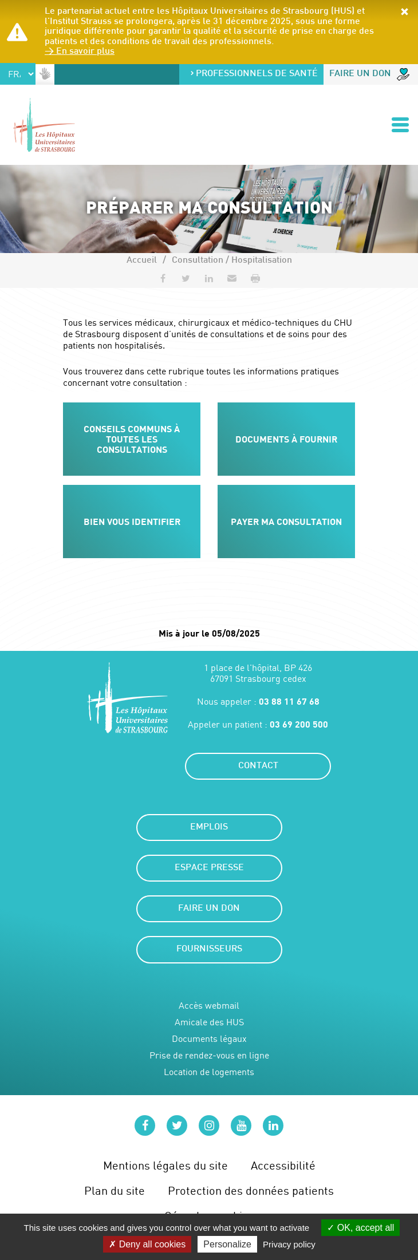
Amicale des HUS (209, 1022)
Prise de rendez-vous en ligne (209, 1055)
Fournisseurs (209, 949)
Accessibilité (283, 1165)
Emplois (209, 827)
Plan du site (114, 1190)
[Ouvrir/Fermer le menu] (400, 125)
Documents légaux (209, 1038)
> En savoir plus (80, 52)
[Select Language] (18, 74)
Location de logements (209, 1072)
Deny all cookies (147, 1244)
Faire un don (369, 74)
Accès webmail (209, 1005)
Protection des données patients (251, 1190)
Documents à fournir (286, 438)
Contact (258, 766)
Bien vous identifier (132, 521)
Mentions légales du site (165, 1165)
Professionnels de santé (254, 74)
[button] (405, 12)
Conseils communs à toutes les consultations (132, 438)
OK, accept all (360, 1228)
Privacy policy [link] (289, 1244)
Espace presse (209, 868)
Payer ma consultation (286, 521)
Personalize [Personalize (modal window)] (227, 1244)
